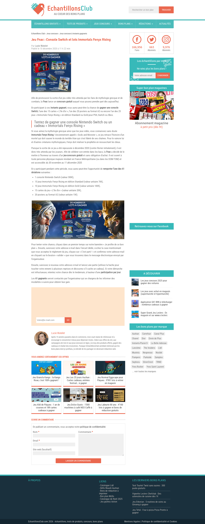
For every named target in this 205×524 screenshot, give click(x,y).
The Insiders (149, 348)
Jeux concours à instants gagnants (73, 33)
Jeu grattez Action (108, 501)
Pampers (136, 357)
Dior (143, 338)
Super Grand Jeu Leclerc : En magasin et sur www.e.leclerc (154, 314)
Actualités (165, 23)
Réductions (145, 23)
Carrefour (146, 333)
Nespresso (147, 352)
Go (68, 320)
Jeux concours (102, 23)
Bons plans (124, 23)
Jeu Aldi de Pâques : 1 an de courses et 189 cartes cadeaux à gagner (46, 407)
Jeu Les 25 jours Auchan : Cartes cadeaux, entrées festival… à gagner (78, 380)
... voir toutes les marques (144, 371)
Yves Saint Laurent (155, 366)
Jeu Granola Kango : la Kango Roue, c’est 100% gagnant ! (46, 379)
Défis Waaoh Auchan (109, 488)
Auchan (135, 333)
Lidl (160, 348)
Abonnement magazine (151, 125)
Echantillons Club (38, 33)
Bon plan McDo (107, 496)
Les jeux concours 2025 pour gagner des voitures (154, 282)
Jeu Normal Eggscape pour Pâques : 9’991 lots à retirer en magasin (110, 380)
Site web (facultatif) (42, 449)
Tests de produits (76, 23)
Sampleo (159, 357)
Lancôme (136, 348)
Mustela (136, 352)
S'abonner (162, 75)
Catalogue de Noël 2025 (111, 499)
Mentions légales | (133, 521)
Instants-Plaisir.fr (140, 343)
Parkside (147, 357)
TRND (158, 362)
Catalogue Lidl (107, 485)
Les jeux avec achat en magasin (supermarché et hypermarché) (155, 292)
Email (35, 440)
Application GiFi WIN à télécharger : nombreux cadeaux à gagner (156, 303)
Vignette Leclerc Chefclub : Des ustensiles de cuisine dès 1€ (146, 495)
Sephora (136, 362)
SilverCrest (148, 362)
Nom (35, 431)
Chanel (135, 338)
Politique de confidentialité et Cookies (159, 521)
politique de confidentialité (92, 426)
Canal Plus (159, 333)
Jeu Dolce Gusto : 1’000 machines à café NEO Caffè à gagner (78, 407)
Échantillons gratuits (46, 23)
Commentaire (85, 431)
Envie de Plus (155, 338)
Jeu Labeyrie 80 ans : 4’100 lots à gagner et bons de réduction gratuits (110, 407)
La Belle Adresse (159, 343)
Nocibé (159, 352)
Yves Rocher (137, 366)
